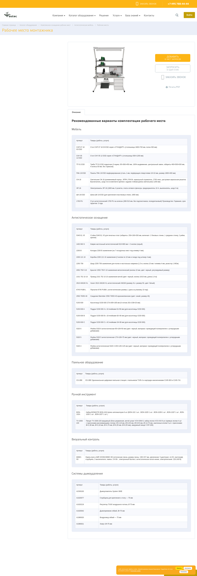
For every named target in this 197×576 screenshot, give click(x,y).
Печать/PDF (173, 87)
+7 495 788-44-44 (178, 3)
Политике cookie (135, 570)
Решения (103, 15)
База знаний (131, 15)
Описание (76, 111)
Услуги (116, 15)
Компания (58, 15)
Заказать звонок (146, 4)
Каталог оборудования (81, 15)
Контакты (149, 15)
